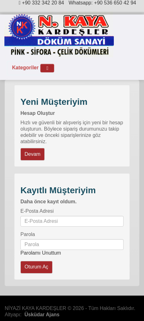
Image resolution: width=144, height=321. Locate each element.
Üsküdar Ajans (42, 314)
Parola (27, 234)
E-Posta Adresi (37, 211)
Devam (33, 154)
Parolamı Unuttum (40, 253)
